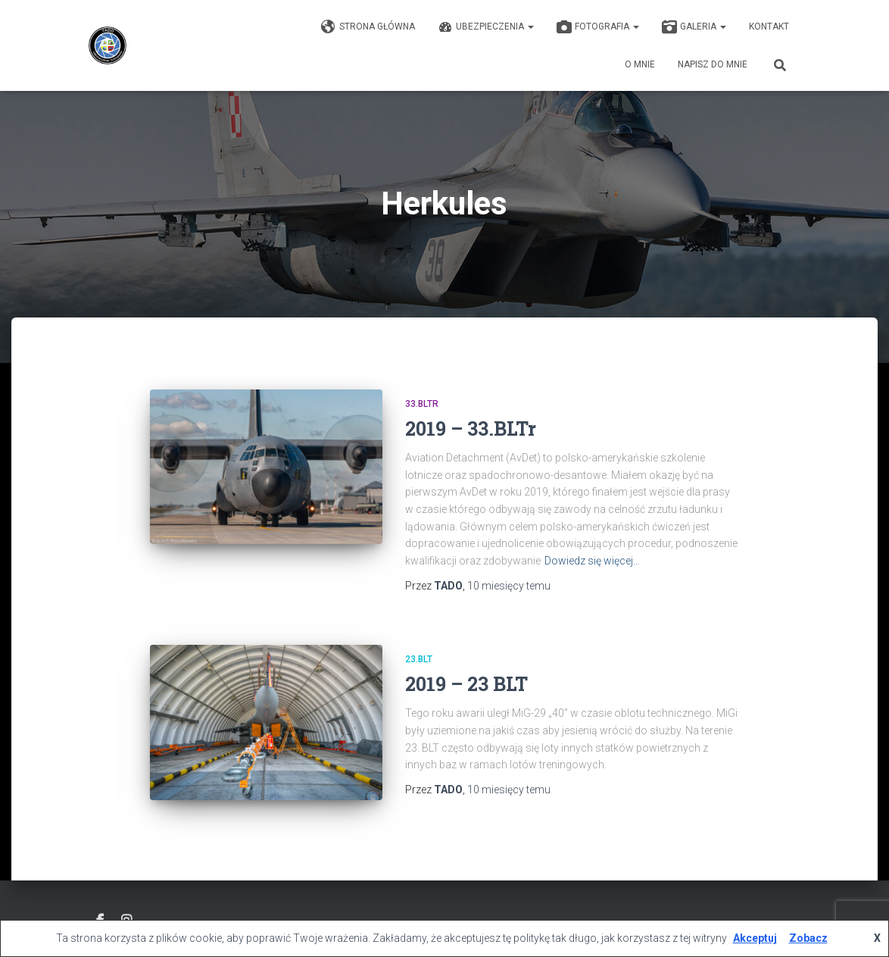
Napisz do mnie (712, 64)
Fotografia (598, 27)
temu (509, 586)
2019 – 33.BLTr (470, 428)
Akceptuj (755, 938)
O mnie (640, 64)
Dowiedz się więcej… (592, 561)
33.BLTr (421, 404)
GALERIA (694, 27)
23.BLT (418, 659)
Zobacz (808, 938)
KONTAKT (769, 26)
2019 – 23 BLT (466, 683)
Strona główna (368, 27)
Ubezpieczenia (486, 27)
